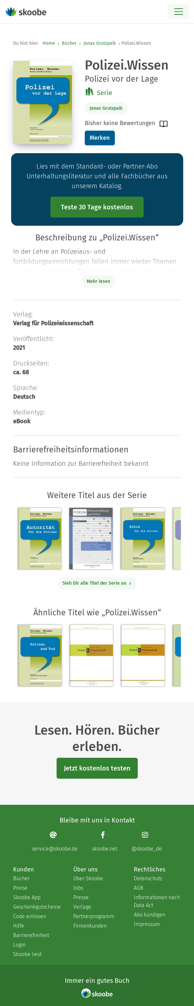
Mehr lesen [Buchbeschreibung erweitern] (98, 281)
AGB (138, 888)
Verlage (82, 907)
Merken (100, 137)
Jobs (78, 888)
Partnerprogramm (94, 916)
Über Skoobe (88, 878)
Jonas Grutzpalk (99, 43)
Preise (20, 888)
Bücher (69, 43)
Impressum (147, 924)
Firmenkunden (90, 926)
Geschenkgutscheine (36, 907)
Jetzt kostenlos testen (97, 768)
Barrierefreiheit (31, 935)
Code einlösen (29, 916)
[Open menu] (178, 11)
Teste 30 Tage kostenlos (97, 207)
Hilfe (18, 926)
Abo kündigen (149, 915)
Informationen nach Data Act (157, 901)
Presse (81, 897)
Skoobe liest (27, 954)
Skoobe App (27, 897)
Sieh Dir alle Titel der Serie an (97, 583)
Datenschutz (148, 878)
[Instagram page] (146, 841)
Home (49, 43)
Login (19, 945)
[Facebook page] (104, 841)
